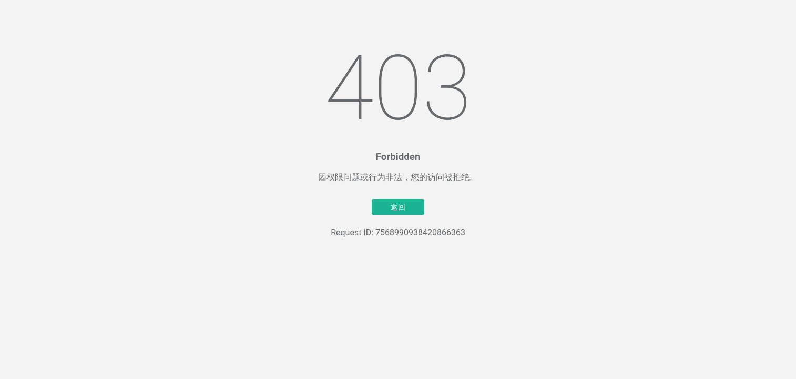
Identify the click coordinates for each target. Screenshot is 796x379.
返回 (398, 207)
